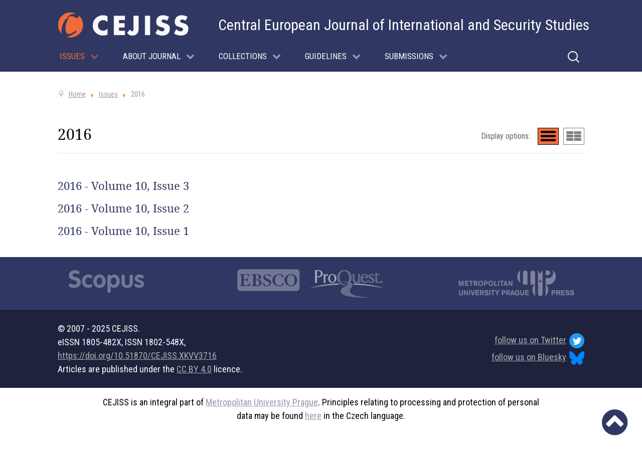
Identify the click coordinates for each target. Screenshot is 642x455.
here (313, 415)
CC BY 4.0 (194, 369)
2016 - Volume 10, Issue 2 (123, 208)
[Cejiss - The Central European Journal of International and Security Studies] (123, 25)
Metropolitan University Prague (262, 402)
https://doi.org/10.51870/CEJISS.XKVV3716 (137, 355)
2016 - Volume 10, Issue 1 (123, 231)
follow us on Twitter (539, 340)
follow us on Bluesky (538, 358)
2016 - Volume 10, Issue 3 (123, 185)
